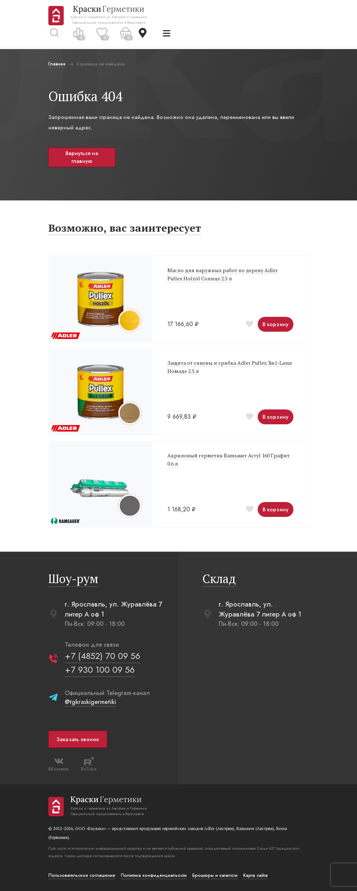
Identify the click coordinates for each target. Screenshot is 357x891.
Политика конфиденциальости (154, 875)
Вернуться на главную (82, 157)
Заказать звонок (78, 739)
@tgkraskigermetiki (90, 702)
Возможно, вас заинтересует (124, 228)
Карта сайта (255, 875)
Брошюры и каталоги (215, 875)
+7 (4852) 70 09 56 (102, 655)
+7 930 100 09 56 (100, 669)
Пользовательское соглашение (81, 875)
